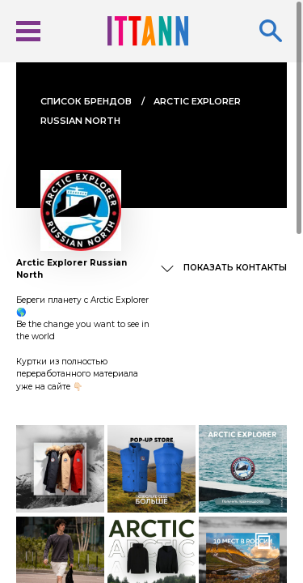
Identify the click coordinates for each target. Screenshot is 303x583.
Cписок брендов (86, 101)
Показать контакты (235, 267)
